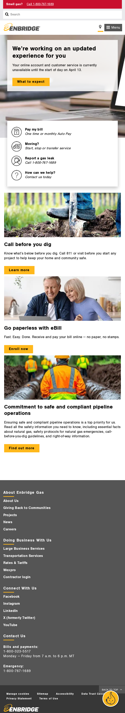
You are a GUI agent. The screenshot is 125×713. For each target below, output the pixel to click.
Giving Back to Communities (27, 508)
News (7, 522)
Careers (9, 529)
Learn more (19, 270)
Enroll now (18, 349)
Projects (10, 515)
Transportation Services (23, 556)
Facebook (11, 597)
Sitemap (42, 693)
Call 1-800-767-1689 (40, 4)
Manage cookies (17, 693)
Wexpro (9, 570)
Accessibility (65, 693)
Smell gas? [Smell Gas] (14, 4)
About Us (11, 501)
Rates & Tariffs (15, 563)
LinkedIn (10, 611)
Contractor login (17, 577)
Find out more (22, 448)
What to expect (31, 82)
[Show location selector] (100, 28)
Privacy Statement (19, 698)
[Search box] (7, 15)
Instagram (11, 604)
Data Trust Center (93, 693)
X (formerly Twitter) (19, 618)
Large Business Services (24, 549)
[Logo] (20, 27)
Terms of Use (48, 698)
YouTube (10, 625)
